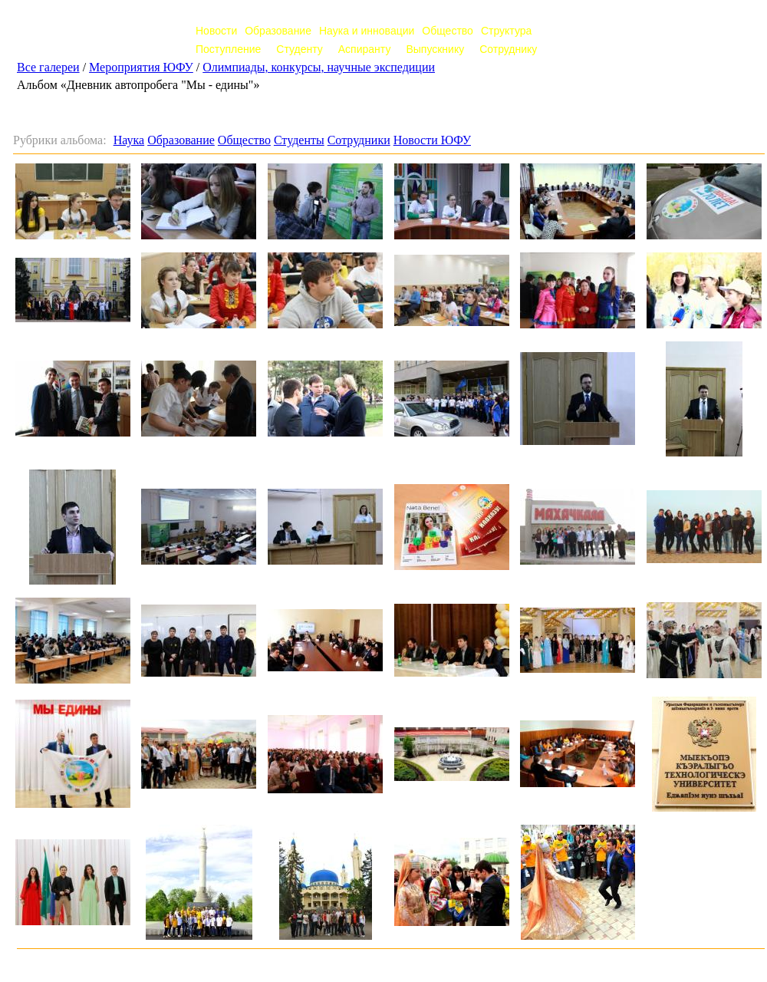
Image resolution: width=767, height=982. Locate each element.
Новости (216, 31)
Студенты (299, 140)
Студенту (299, 49)
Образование (278, 31)
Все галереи (48, 67)
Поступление (228, 49)
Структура (506, 31)
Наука (129, 140)
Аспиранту (364, 49)
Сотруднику (508, 49)
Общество (447, 31)
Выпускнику (435, 49)
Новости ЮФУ (432, 140)
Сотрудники (359, 140)
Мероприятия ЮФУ (141, 67)
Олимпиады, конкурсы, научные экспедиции (318, 67)
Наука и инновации (366, 31)
